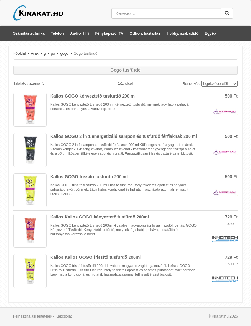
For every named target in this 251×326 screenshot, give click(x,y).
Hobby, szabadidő (183, 33)
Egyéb (210, 33)
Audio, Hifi (79, 33)
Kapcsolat (63, 316)
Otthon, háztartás (145, 33)
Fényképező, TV (109, 33)
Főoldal (19, 53)
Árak (35, 53)
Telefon (57, 33)
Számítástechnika (29, 33)
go (53, 53)
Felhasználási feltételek (32, 316)
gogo (64, 53)
